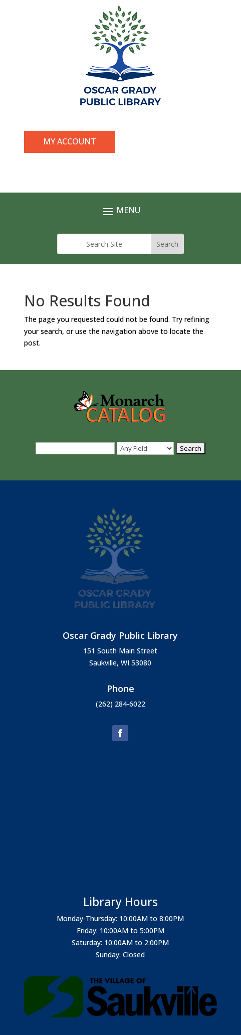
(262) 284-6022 (120, 704)
